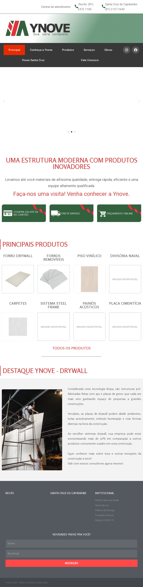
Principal (14, 50)
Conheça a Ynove (41, 50)
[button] (68, 131)
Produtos (68, 50)
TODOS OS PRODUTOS (71, 348)
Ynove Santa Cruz (33, 60)
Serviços (89, 50)
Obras (108, 50)
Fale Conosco (90, 60)
